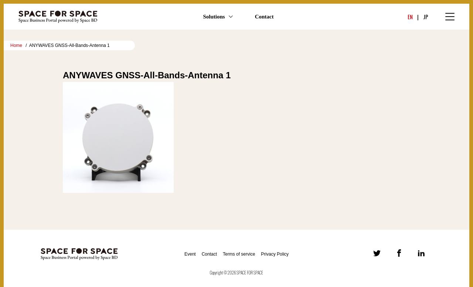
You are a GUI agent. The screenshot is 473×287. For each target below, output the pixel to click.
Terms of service (239, 254)
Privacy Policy (275, 254)
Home (16, 45)
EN (410, 17)
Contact (264, 17)
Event (190, 254)
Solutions (214, 17)
